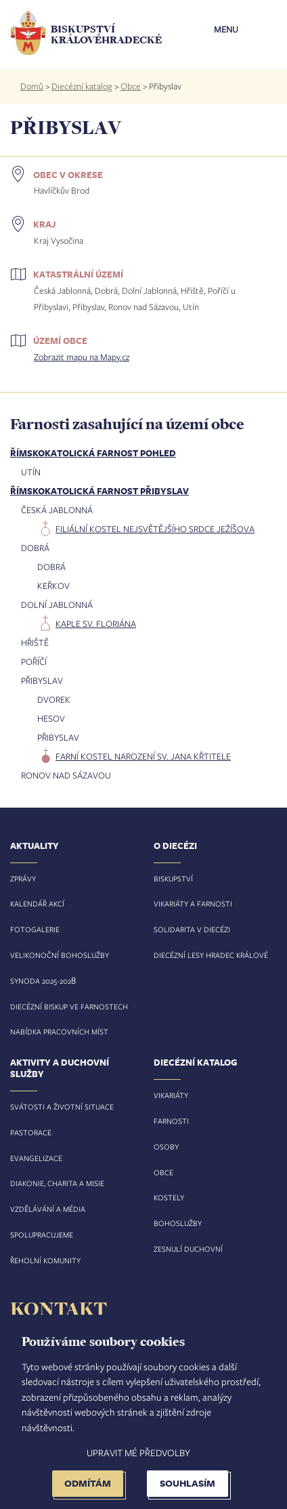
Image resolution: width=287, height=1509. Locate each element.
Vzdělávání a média (47, 1209)
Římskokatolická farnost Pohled (93, 453)
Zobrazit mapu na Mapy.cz (81, 357)
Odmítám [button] (87, 1483)
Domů (31, 86)
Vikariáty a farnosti (193, 903)
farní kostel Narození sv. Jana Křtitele (143, 756)
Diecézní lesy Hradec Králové (211, 955)
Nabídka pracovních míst (59, 1031)
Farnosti (171, 1121)
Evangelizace (36, 1158)
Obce (130, 86)
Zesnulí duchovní (188, 1249)
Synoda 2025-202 (40, 981)
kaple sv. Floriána (96, 623)
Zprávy (23, 878)
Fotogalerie (35, 929)
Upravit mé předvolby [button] (138, 1452)
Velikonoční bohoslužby (59, 955)
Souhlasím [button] (187, 1483)
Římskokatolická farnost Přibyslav (99, 491)
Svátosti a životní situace (62, 1106)
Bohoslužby (178, 1223)
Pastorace (30, 1132)
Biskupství (173, 878)
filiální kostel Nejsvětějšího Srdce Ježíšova (155, 529)
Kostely (169, 1197)
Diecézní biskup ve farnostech (69, 1006)
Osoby (166, 1146)
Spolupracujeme (41, 1234)
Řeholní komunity (45, 1260)
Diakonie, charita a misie (57, 1183)
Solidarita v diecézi (192, 929)
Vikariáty (171, 1095)
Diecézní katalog (81, 86)
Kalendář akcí (37, 903)
